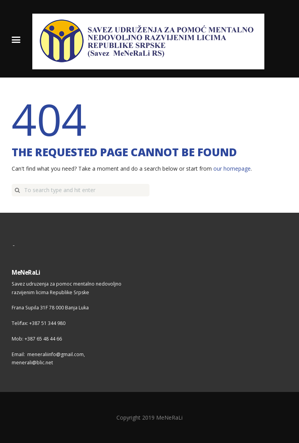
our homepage (232, 168)
